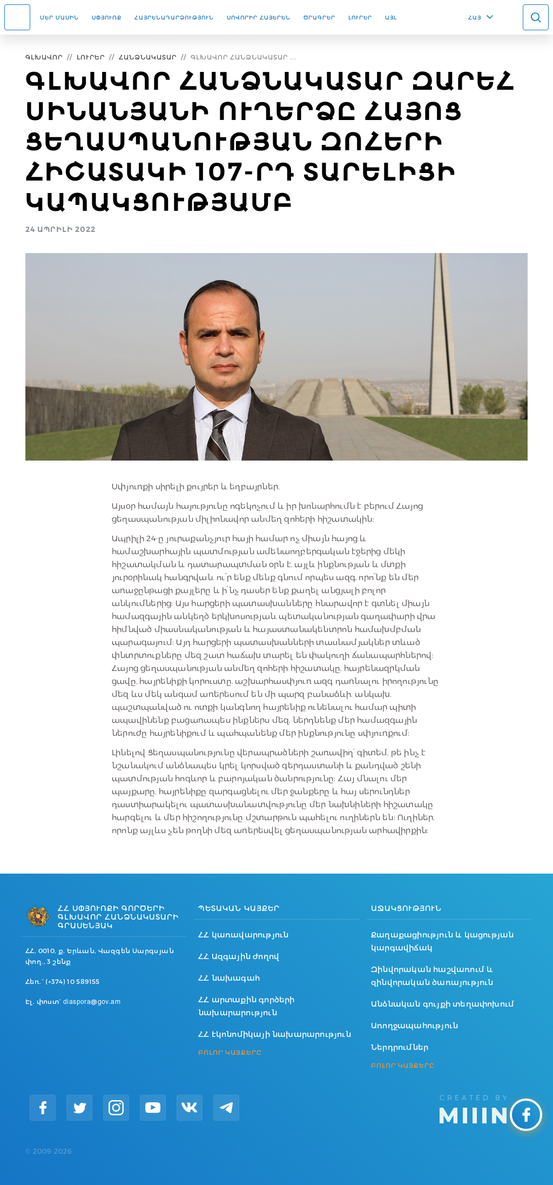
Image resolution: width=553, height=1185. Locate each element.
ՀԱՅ (474, 17)
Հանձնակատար (148, 57)
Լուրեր (360, 17)
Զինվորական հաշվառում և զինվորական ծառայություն (432, 976)
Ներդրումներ (399, 1047)
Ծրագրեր (319, 17)
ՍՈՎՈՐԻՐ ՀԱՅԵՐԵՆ (259, 17)
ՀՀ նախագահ (229, 978)
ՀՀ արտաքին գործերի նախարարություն (246, 1006)
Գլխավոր (44, 57)
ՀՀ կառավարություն (243, 934)
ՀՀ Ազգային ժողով (238, 956)
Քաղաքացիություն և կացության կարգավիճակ (442, 941)
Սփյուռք (107, 17)
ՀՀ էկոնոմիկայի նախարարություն (274, 1034)
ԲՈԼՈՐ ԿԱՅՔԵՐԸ (230, 1052)
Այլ (391, 17)
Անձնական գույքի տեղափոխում (442, 1004)
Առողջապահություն (414, 1025)
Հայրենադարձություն (174, 17)
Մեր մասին (59, 17)
